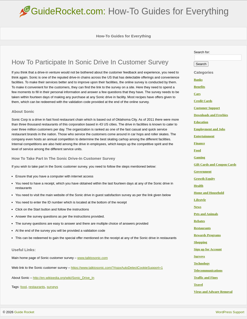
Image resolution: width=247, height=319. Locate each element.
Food (197, 150)
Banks (198, 80)
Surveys (199, 256)
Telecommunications (208, 270)
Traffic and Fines (206, 277)
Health (198, 186)
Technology (202, 263)
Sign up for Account (208, 249)
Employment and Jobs (209, 129)
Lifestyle (200, 200)
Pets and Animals (206, 214)
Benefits (199, 87)
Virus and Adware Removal (213, 292)
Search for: (202, 52)
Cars (197, 94)
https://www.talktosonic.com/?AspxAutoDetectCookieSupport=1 (117, 268)
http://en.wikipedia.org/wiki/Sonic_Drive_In (64, 278)
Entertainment (204, 136)
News (197, 207)
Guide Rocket (24, 312)
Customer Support (207, 108)
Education (201, 122)
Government (202, 171)
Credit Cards (203, 101)
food (23, 287)
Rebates (199, 221)
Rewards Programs (207, 235)
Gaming (199, 157)
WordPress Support (230, 312)
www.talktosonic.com (92, 258)
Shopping (200, 242)
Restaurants (202, 228)
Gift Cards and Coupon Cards (215, 164)
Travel (198, 284)
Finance (199, 143)
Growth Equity (204, 178)
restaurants (36, 287)
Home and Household (209, 193)
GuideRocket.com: (123, 11)
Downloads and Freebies (211, 115)
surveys (52, 287)
